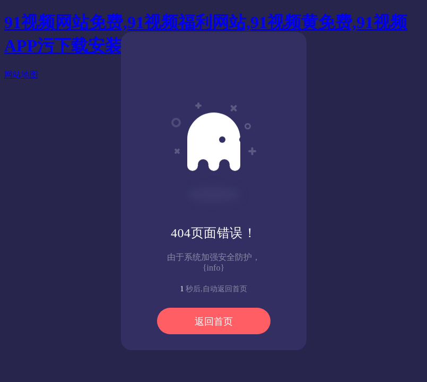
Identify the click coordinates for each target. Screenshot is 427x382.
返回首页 (214, 321)
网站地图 (21, 74)
